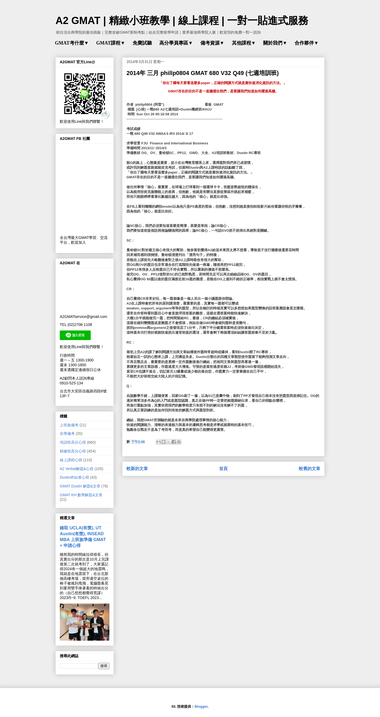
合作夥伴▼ (307, 43)
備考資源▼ (212, 43)
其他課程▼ (244, 43)
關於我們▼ (275, 43)
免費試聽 (142, 43)
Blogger (201, 706)
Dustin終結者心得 (74, 477)
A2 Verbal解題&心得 (76, 469)
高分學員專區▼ (176, 43)
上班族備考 (69, 425)
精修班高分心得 (73, 451)
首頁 (223, 468)
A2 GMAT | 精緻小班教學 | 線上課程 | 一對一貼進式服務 (182, 20)
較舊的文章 (309, 468)
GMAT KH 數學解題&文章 (81, 495)
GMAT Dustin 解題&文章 (80, 486)
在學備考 (67, 433)
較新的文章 (137, 468)
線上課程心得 (71, 460)
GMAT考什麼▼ (72, 43)
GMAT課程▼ (110, 43)
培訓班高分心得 (73, 442)
